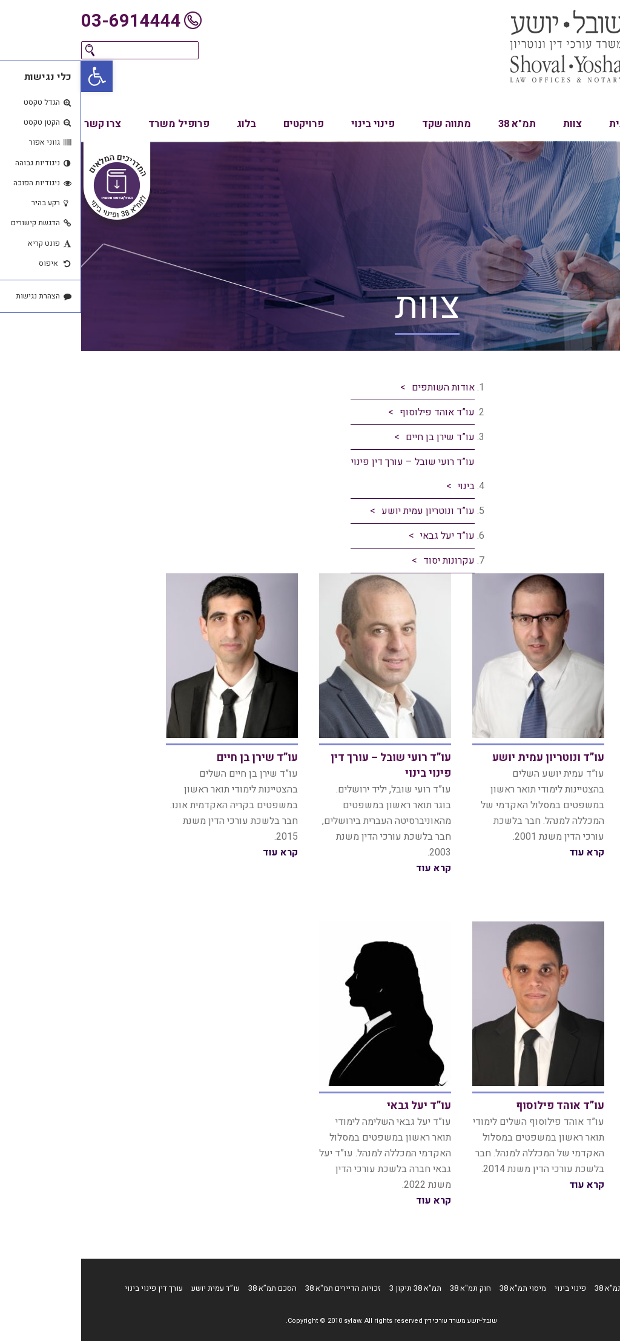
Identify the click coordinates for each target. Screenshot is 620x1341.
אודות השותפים (362, 387)
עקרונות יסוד (368, 560)
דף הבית (563, 1288)
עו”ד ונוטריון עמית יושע (347, 511)
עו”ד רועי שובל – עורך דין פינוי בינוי (332, 474)
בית (536, 124)
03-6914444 (50, 21)
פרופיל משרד (97, 124)
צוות (491, 124)
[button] (15, 76)
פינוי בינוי (292, 124)
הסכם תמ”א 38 (191, 1288)
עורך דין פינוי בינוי (73, 1288)
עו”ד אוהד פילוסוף (356, 412)
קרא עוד (505, 852)
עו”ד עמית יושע (134, 1288)
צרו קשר (21, 124)
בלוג (165, 124)
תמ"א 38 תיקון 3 (334, 1288)
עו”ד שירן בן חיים (359, 437)
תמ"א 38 (436, 124)
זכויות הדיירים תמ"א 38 (262, 1288)
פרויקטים (222, 124)
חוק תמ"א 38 (389, 1288)
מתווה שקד (365, 124)
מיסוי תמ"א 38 (441, 1288)
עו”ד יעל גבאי (366, 536)
